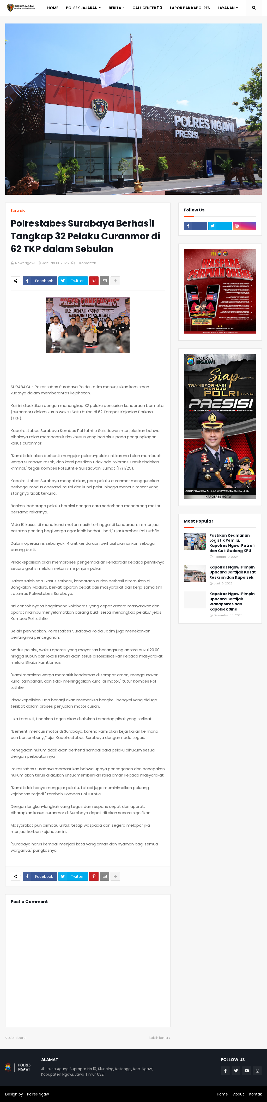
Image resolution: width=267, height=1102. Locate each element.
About (238, 1094)
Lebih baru (17, 1037)
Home (222, 1094)
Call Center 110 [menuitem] (147, 7)
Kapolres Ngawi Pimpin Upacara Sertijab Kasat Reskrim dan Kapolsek (232, 572)
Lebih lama (158, 1037)
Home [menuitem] (52, 7)
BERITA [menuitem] (115, 7)
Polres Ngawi (38, 1094)
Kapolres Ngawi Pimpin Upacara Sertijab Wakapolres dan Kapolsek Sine (232, 601)
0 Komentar (86, 262)
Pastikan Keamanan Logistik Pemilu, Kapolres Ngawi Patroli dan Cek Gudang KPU (231, 543)
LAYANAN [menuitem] (226, 7)
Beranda (18, 210)
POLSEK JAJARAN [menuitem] (82, 7)
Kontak (255, 1094)
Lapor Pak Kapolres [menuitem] (190, 7)
